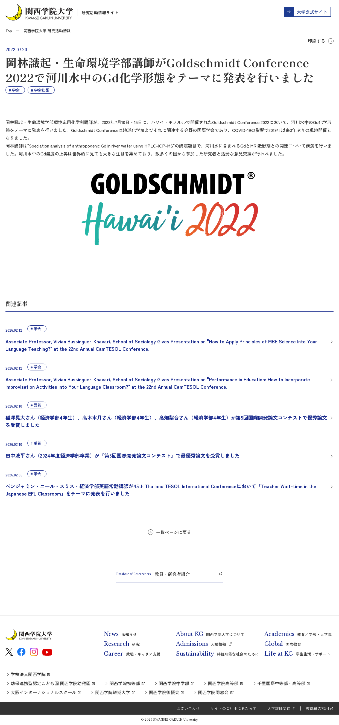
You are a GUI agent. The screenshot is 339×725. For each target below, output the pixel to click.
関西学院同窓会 (213, 692)
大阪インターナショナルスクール (43, 692)
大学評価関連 (278, 708)
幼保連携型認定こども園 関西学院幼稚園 (50, 683)
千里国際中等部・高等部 (281, 683)
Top (8, 30)
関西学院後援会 (164, 692)
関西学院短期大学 (112, 692)
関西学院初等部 (124, 683)
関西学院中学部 (174, 683)
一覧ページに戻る (173, 532)
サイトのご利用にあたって (233, 708)
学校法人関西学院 (28, 674)
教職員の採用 (317, 708)
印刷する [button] (316, 40)
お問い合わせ (188, 708)
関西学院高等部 (223, 683)
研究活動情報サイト (99, 12)
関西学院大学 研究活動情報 (47, 30)
